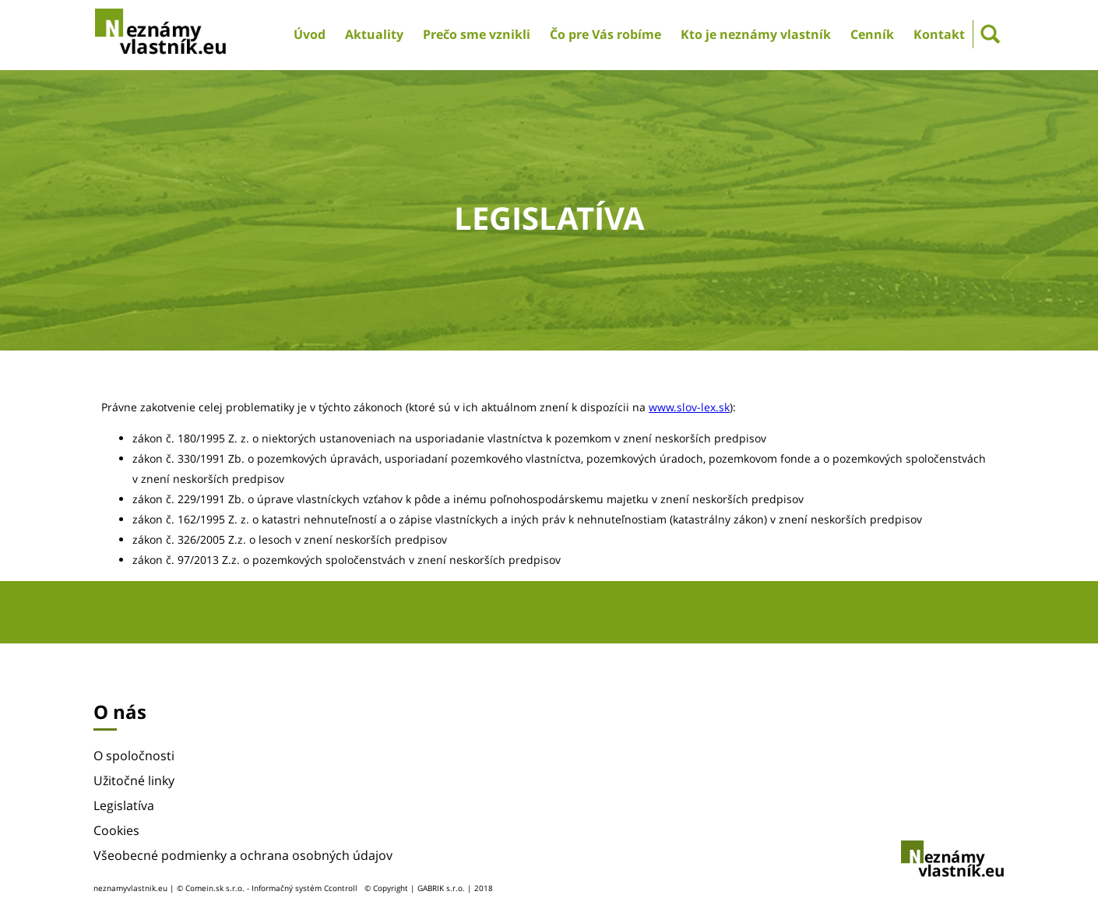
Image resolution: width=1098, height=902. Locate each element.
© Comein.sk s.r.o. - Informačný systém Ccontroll (267, 888)
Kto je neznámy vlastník (756, 34)
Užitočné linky (133, 780)
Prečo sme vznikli (476, 34)
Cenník (872, 34)
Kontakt (939, 34)
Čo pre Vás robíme (605, 34)
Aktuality (374, 34)
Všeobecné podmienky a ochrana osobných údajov (242, 855)
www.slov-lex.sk (689, 407)
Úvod (310, 34)
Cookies (116, 830)
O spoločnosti (133, 755)
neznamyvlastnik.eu (130, 888)
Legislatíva (123, 805)
